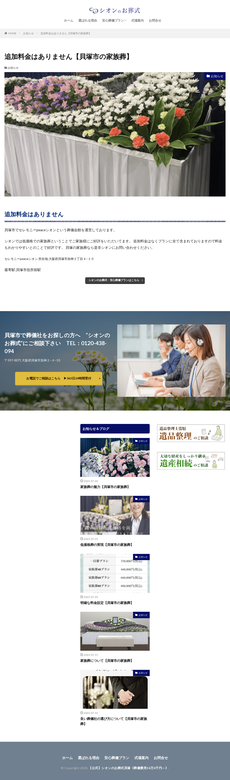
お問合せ (155, 20)
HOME (12, 33)
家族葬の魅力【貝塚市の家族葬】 (105, 487)
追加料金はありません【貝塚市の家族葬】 (65, 33)
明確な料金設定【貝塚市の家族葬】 (107, 603)
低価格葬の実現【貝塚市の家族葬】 (107, 545)
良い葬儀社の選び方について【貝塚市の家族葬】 (113, 721)
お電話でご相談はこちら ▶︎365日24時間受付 (58, 378)
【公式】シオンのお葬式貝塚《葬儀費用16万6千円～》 (128, 768)
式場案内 (137, 20)
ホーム (68, 20)
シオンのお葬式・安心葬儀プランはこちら (114, 280)
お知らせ (28, 33)
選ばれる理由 (87, 20)
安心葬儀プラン (113, 20)
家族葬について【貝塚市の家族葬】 (107, 660)
